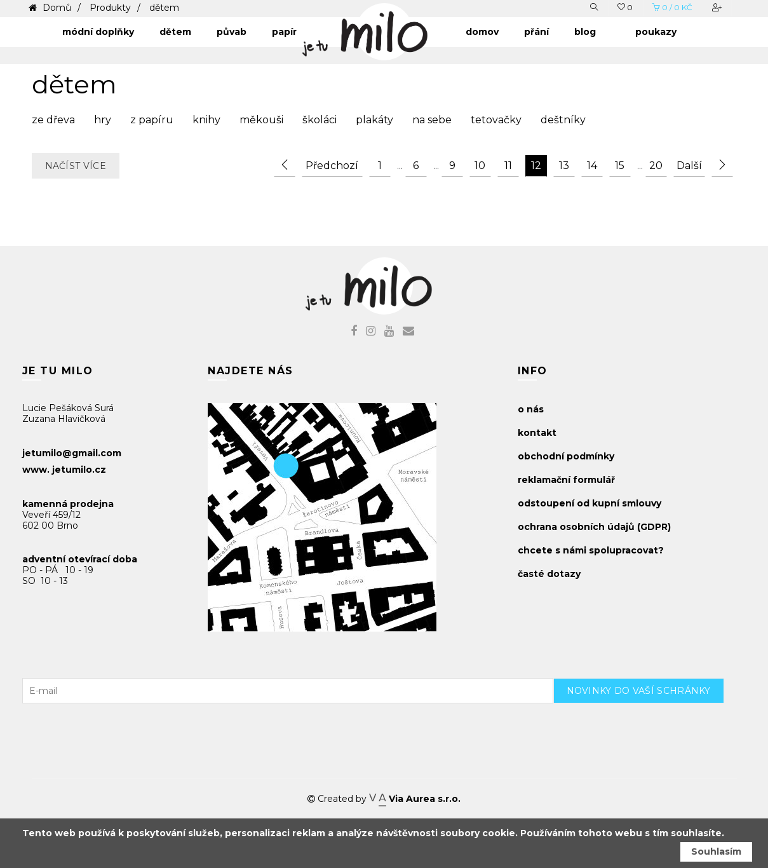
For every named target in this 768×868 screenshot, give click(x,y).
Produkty (110, 7)
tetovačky (496, 120)
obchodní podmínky (566, 456)
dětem (164, 7)
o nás (531, 409)
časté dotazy (549, 574)
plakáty (374, 120)
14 (592, 165)
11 (508, 165)
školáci (319, 120)
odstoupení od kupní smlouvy (589, 503)
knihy (206, 120)
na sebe (432, 120)
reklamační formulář (566, 479)
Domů (55, 7)
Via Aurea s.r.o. (415, 798)
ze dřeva (53, 120)
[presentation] (649, 728)
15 (619, 165)
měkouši (261, 120)
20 (656, 165)
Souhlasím (716, 851)
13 (564, 165)
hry (102, 120)
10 (480, 165)
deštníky (563, 120)
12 (536, 165)
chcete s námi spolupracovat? (591, 550)
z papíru (151, 120)
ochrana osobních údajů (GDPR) (594, 526)
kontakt (537, 432)
